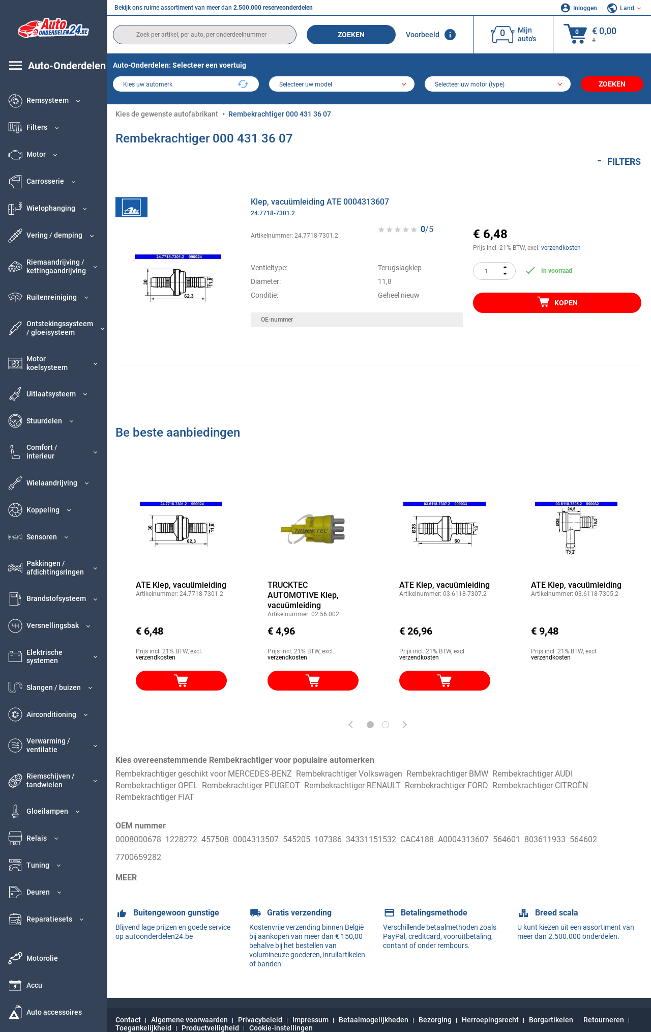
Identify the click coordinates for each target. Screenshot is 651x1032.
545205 (296, 839)
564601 (506, 839)
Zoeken (351, 35)
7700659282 (138, 851)
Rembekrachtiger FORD (446, 785)
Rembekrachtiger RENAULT (352, 785)
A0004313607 (463, 839)
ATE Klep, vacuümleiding (181, 585)
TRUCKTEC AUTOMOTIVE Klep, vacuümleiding (303, 595)
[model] (342, 85)
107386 (328, 839)
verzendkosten (561, 247)
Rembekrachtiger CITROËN (540, 785)
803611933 (545, 839)
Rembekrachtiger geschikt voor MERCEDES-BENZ (203, 774)
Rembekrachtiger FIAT (154, 797)
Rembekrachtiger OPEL (156, 785)
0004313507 (256, 839)
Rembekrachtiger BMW (447, 774)
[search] (205, 34)
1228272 (181, 839)
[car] (498, 85)
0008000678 (138, 839)
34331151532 (371, 839)
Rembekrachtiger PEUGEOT (251, 785)
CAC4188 (417, 839)
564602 (583, 839)
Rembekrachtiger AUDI (532, 774)
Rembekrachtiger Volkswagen (349, 774)
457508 (215, 839)
